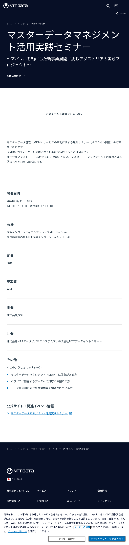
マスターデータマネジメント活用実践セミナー (39, 413)
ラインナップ (104, 500)
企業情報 (102, 490)
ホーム (9, 23)
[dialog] (64, 527)
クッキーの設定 (66, 539)
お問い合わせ (14, 76)
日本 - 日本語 (15, 479)
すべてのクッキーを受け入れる (107, 539)
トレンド (21, 23)
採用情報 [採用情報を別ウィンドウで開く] (11, 501)
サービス (41, 490)
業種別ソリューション (18, 490)
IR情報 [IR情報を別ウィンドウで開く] (40, 501)
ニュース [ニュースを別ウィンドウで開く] (71, 501)
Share (121, 13)
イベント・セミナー (38, 23)
